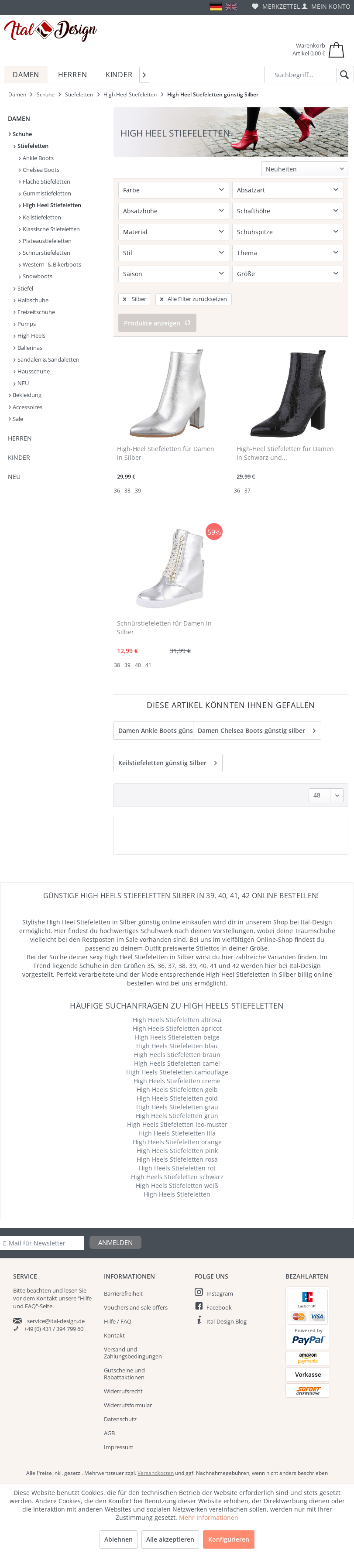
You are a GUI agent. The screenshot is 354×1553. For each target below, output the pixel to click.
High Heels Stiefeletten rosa (177, 1159)
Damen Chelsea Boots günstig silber (257, 729)
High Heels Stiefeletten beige (177, 1037)
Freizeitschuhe (34, 312)
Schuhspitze (255, 232)
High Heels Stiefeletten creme (177, 1081)
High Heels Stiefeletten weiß (177, 1185)
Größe (246, 274)
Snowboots (35, 276)
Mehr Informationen (208, 1517)
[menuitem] (276, 6)
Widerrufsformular (128, 1405)
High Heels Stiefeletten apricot (177, 1028)
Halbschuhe (31, 300)
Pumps (25, 324)
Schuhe (20, 134)
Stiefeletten (31, 146)
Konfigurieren (228, 1539)
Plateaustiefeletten (45, 241)
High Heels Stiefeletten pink (177, 1150)
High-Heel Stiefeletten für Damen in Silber (165, 453)
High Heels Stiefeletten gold (177, 1098)
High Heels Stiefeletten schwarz (177, 1177)
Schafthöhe (253, 211)
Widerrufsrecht (123, 1391)
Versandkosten (155, 1473)
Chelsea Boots (39, 170)
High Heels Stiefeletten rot (177, 1168)
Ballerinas (28, 348)
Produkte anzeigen (157, 323)
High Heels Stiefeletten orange (177, 1142)
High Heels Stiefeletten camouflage (177, 1072)
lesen (71, 1290)
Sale (16, 419)
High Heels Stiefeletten (177, 1194)
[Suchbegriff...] (309, 74)
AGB (109, 1433)
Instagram (219, 1293)
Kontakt (114, 1335)
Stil (127, 253)
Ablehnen (118, 1539)
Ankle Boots (36, 158)
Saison (132, 274)
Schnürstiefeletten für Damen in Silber (164, 627)
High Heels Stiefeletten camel (177, 1063)
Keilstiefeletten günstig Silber (167, 761)
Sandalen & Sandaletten (46, 359)
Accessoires (25, 407)
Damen (19, 118)
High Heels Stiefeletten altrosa (177, 1020)
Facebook (219, 1307)
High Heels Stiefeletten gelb (177, 1089)
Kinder (19, 457)
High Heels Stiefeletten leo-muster (177, 1124)
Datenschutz (120, 1419)
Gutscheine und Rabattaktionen (124, 1373)
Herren (20, 438)
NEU (21, 383)
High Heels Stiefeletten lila (177, 1133)
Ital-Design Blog (226, 1321)
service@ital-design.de (56, 1321)
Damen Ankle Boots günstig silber (174, 729)
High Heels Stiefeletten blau (177, 1046)
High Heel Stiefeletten (50, 205)
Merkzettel (276, 6)
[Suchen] (343, 75)
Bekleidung (25, 395)
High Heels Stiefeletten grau (177, 1107)
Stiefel (23, 288)
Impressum (119, 1447)
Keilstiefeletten (40, 217)
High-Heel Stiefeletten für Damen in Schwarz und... (285, 453)
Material (135, 232)
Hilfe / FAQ (117, 1321)
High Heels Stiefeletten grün (177, 1116)
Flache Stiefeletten (44, 181)
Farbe (131, 190)
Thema (247, 253)
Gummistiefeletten (45, 193)
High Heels (29, 335)
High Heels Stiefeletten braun (177, 1054)
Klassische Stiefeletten (49, 229)
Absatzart (251, 190)
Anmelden (115, 1242)
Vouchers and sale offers (136, 1307)
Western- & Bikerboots (50, 264)
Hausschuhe (32, 371)
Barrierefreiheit (123, 1293)
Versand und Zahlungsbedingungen (133, 1352)
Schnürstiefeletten (44, 253)
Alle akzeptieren (170, 1539)
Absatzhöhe (140, 211)
